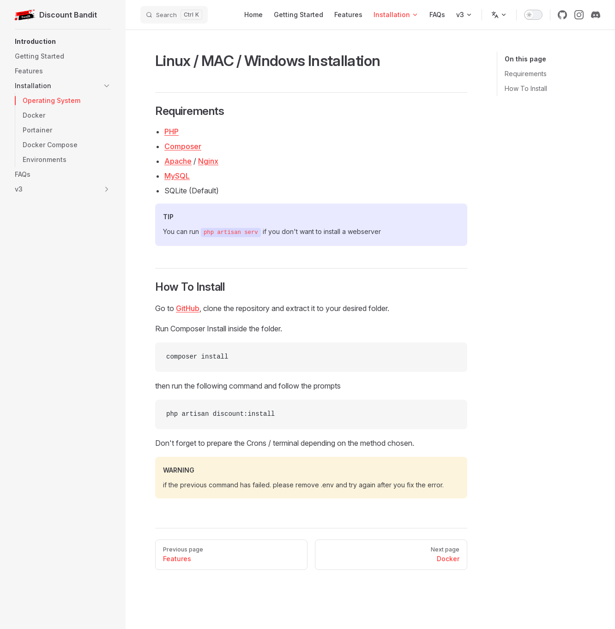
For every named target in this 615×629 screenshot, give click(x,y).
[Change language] (499, 15)
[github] (562, 14)
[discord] (595, 14)
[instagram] (579, 14)
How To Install (526, 88)
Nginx (208, 161)
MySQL (177, 175)
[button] (63, 41)
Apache (178, 161)
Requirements (526, 74)
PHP (171, 131)
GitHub (187, 308)
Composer (182, 146)
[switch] (533, 15)
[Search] (174, 15)
